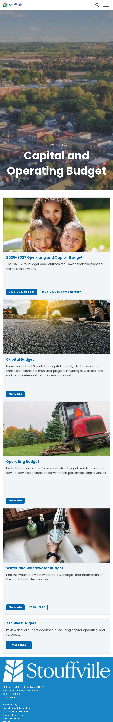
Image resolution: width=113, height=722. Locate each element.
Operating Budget (22, 461)
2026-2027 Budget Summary (61, 291)
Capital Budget (20, 359)
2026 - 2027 (37, 607)
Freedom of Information (17, 708)
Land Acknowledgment (16, 711)
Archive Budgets (21, 623)
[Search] (97, 5)
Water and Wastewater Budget (34, 568)
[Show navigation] (106, 5)
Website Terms (11, 718)
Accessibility (10, 704)
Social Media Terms (14, 715)
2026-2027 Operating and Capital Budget (44, 257)
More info (15, 394)
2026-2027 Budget (21, 291)
